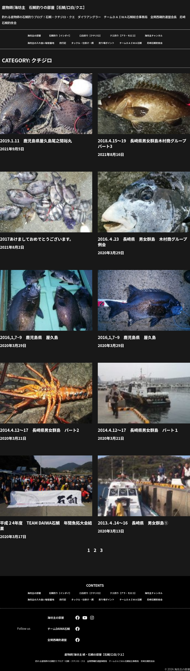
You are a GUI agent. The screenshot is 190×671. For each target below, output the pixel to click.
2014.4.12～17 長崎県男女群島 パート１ (138, 430)
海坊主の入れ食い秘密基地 (40, 42)
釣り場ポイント (106, 42)
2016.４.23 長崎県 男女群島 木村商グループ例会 (142, 241)
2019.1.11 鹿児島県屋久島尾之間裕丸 (36, 140)
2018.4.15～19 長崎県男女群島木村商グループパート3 (142, 143)
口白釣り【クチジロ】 (90, 35)
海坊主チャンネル (154, 35)
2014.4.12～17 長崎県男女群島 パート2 (39, 430)
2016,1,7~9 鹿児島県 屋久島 (29, 337)
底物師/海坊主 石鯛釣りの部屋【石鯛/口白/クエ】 (44, 7)
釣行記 (62, 42)
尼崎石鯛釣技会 (155, 42)
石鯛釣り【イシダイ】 (60, 35)
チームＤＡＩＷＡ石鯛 (130, 42)
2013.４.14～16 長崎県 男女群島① (133, 523)
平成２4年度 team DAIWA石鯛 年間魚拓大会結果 (46, 525)
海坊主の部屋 (34, 35)
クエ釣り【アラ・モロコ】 (123, 35)
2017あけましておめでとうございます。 (36, 239)
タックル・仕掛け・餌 (82, 42)
